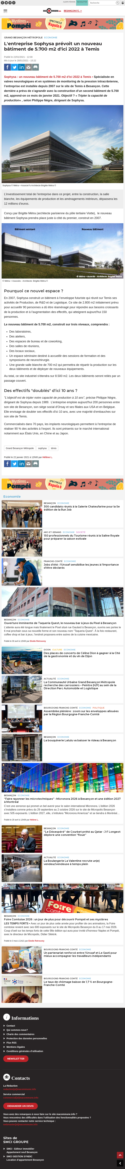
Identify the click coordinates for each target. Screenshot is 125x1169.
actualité (50, 679)
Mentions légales (16, 1047)
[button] (117, 3)
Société (80, 532)
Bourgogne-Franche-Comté (61, 708)
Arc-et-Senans (52, 532)
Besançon (50, 503)
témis (53, 448)
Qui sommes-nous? (17, 1030)
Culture (57, 649)
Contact (11, 1025)
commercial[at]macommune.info (20, 1097)
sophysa (42, 448)
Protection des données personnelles (27, 1038)
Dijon (47, 649)
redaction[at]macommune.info (19, 1089)
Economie (50, 37)
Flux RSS (11, 1042)
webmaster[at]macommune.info (20, 1124)
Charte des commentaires (20, 1034)
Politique (98, 708)
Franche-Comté (53, 561)
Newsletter (15, 1058)
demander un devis (20, 1106)
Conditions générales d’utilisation (25, 1051)
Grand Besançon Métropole (23, 37)
